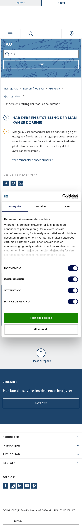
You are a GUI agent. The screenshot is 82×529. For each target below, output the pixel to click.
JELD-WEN (9, 463)
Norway (13, 521)
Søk (41, 64)
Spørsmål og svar (33, 88)
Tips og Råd (10, 88)
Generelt (54, 88)
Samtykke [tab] (14, 206)
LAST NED (41, 403)
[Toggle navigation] (10, 34)
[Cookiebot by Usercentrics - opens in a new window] (62, 196)
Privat (20, 2)
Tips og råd (11, 454)
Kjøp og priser (12, 96)
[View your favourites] (51, 34)
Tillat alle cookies (41, 317)
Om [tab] (67, 206)
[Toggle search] (31, 34)
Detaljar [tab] (41, 206)
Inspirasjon (11, 445)
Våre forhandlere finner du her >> (32, 160)
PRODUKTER (11, 437)
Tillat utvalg (41, 329)
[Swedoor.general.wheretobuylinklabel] (71, 34)
